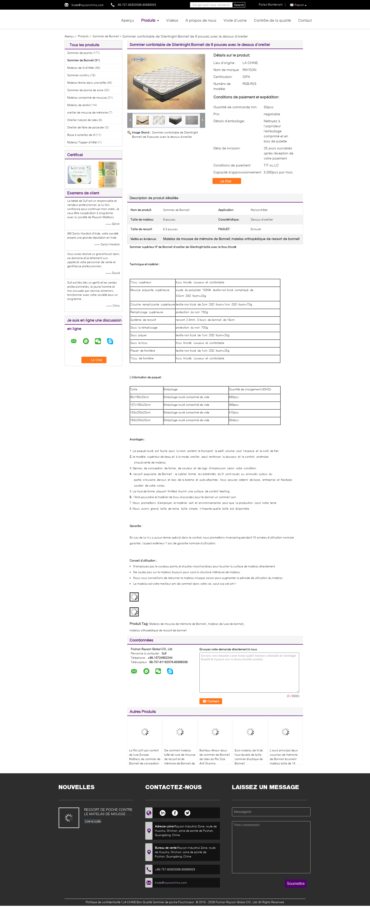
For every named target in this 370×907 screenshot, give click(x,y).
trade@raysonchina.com (88, 5)
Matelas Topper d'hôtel (82, 142)
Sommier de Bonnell (105, 36)
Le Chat (229, 181)
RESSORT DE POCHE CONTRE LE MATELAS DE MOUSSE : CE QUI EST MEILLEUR (108, 812)
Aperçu (127, 20)
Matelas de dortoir (79, 105)
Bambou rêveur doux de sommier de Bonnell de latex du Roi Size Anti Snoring (214, 756)
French (301, 5)
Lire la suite (92, 821)
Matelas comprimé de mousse (87, 97)
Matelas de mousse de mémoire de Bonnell (177, 624)
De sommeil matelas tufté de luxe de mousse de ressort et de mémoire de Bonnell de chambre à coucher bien (179, 761)
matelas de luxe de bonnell (226, 624)
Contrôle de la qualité (272, 20)
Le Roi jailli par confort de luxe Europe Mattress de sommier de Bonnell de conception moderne (144, 758)
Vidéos (172, 20)
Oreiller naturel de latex (82, 120)
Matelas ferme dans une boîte (86, 82)
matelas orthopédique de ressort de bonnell (158, 630)
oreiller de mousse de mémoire (87, 112)
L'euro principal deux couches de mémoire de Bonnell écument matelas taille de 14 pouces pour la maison (285, 758)
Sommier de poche (79, 53)
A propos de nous (200, 20)
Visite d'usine (235, 20)
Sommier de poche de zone (85, 90)
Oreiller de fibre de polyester (85, 127)
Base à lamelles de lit (81, 135)
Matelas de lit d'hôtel (80, 68)
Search (239, 5)
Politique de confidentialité (103, 902)
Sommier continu (78, 75)
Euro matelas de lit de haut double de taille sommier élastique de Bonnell (249, 756)
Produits (148, 20)
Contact (305, 20)
